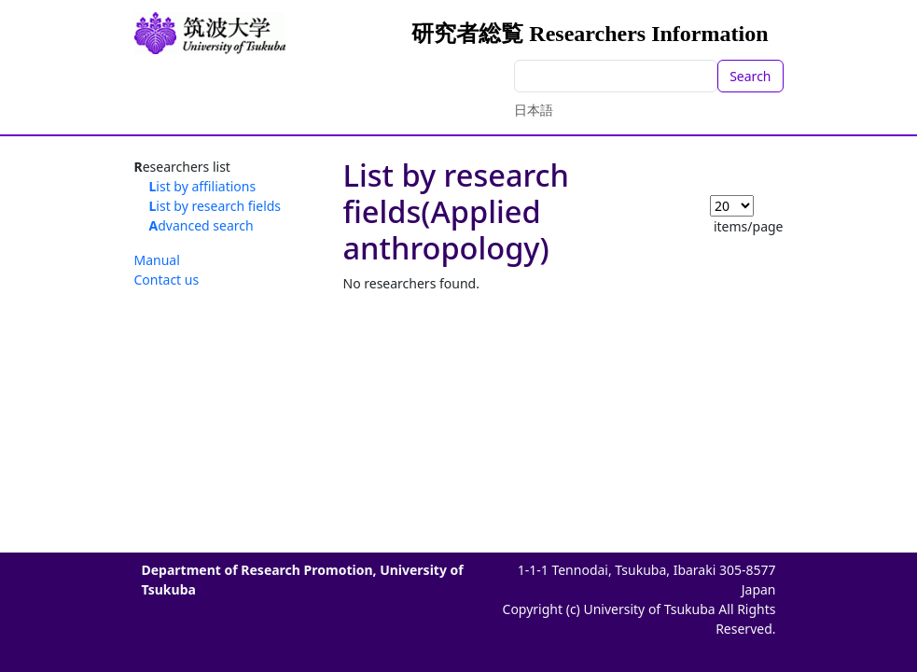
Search (750, 76)
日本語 (533, 110)
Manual (157, 260)
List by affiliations (203, 186)
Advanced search (201, 225)
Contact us (167, 279)
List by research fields (215, 206)
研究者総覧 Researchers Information (589, 33)
